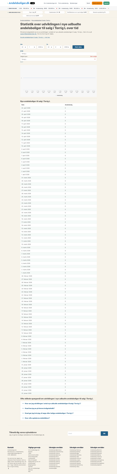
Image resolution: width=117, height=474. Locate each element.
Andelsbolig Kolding (75, 451)
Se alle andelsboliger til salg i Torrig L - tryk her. (35, 37)
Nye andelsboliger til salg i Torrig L (41, 20)
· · (23, 8)
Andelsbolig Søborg (95, 455)
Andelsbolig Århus (54, 456)
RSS (29, 471)
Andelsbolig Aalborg (54, 461)
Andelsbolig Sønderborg (76, 465)
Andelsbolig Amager (54, 458)
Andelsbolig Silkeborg (75, 455)
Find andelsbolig (63, 3)
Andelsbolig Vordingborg (97, 460)
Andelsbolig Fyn (53, 465)
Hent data (78, 47)
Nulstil (21, 61)
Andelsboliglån (53, 468)
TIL (47, 44)
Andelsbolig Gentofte (96, 461)
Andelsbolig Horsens (54, 460)
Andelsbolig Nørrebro (96, 451)
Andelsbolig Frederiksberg (56, 451)
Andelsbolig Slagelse (75, 463)
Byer (21, 51)
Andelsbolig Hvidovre (75, 458)
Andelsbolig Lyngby (75, 460)
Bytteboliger (73, 3)
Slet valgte (93, 56)
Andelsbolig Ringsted (96, 453)
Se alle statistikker (25, 20)
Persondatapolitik (33, 456)
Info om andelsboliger (34, 468)
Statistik (30, 466)
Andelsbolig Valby (74, 466)
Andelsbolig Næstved (55, 455)
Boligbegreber (32, 465)
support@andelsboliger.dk (28, 34)
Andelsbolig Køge (74, 453)
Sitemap (30, 469)
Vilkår (29, 453)
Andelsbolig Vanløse (95, 458)
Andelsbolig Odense (54, 453)
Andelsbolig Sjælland (96, 465)
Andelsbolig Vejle (74, 456)
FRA (21, 44)
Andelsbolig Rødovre (75, 461)
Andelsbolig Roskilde (54, 466)
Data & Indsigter (32, 460)
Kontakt (30, 451)
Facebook (8, 468)
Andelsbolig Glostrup (75, 450)
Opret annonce (97, 3)
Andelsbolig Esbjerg (54, 463)
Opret (88, 3)
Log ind (106, 3)
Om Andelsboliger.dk (50, 3)
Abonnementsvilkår (33, 455)
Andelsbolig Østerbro (96, 450)
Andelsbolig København (55, 450)
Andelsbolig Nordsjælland (97, 463)
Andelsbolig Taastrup (96, 456)
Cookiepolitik (31, 458)
